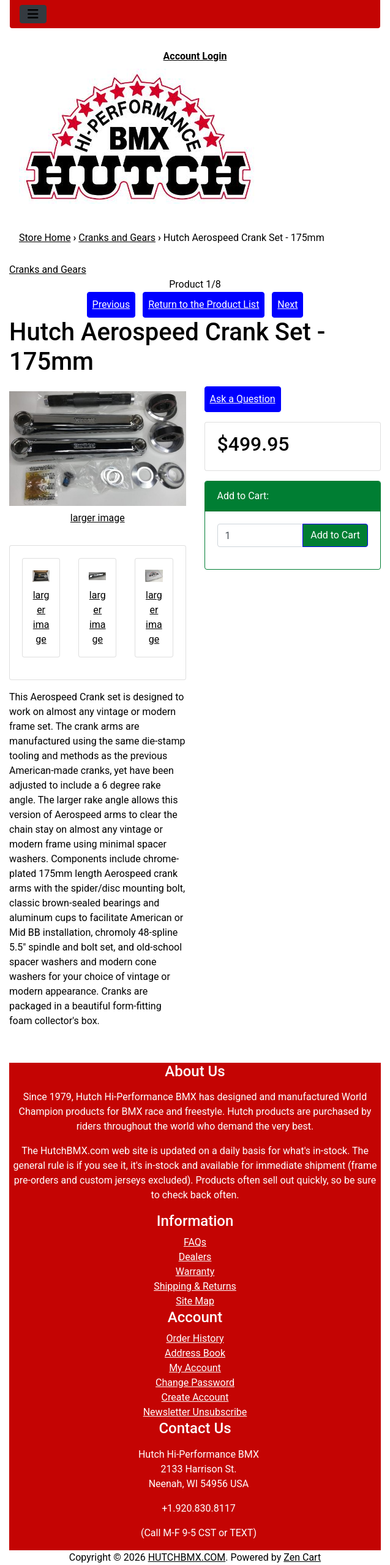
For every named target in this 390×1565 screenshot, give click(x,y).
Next (287, 304)
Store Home (44, 237)
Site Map (195, 1301)
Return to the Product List (203, 304)
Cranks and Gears (117, 237)
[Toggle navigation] (33, 14)
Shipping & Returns (195, 1286)
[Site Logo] (195, 136)
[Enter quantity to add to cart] (260, 535)
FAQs (195, 1242)
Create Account (195, 1397)
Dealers (195, 1257)
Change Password (195, 1382)
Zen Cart (302, 1557)
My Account (195, 1368)
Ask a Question (243, 399)
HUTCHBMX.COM (187, 1557)
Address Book (195, 1353)
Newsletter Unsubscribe (195, 1412)
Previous (111, 304)
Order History (194, 1338)
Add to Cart (335, 535)
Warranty (195, 1271)
